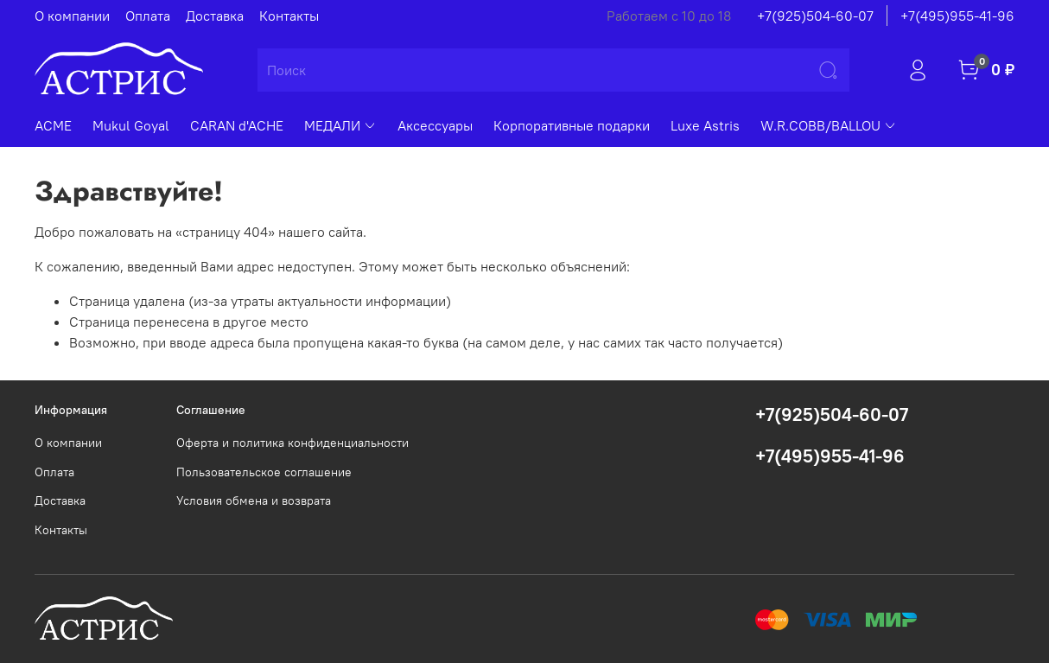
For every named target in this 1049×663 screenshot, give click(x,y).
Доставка (215, 15)
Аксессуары (435, 125)
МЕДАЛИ (340, 125)
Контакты (289, 15)
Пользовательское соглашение (264, 472)
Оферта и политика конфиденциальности (292, 442)
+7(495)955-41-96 (957, 15)
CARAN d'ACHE (236, 125)
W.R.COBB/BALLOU (828, 125)
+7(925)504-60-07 (815, 15)
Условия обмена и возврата (253, 500)
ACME (53, 125)
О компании (72, 15)
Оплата (147, 15)
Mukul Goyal (130, 125)
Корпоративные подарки (571, 125)
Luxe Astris (705, 125)
